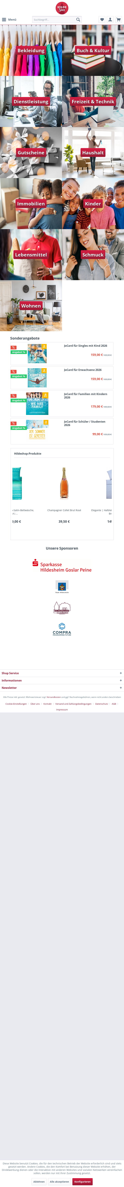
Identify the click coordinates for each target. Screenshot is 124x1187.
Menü (9, 19)
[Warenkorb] (118, 19)
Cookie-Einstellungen (16, 703)
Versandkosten (54, 697)
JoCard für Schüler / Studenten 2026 (84, 423)
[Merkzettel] (101, 19)
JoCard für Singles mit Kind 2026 (85, 345)
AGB (114, 703)
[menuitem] (9, 19)
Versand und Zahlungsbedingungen (73, 703)
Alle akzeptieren (59, 1181)
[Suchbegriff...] (57, 19)
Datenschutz (101, 703)
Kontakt (47, 703)
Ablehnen (39, 1181)
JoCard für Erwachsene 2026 (83, 370)
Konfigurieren (82, 1181)
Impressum (62, 709)
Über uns (35, 703)
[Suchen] (78, 19)
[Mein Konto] (110, 19)
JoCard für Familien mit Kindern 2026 (85, 395)
